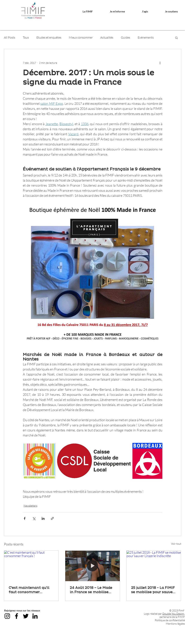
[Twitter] (25, 616)
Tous (26, 37)
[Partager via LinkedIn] (43, 518)
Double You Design (173, 613)
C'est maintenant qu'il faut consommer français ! (29, 590)
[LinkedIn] (35, 616)
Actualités (106, 37)
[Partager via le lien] (52, 518)
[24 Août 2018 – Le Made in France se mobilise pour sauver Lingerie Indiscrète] (92, 566)
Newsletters (30, 505)
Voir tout (176, 543)
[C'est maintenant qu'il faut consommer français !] (31, 566)
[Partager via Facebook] (24, 518)
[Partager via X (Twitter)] (34, 518)
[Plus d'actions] (160, 62)
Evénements (146, 37)
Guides (125, 37)
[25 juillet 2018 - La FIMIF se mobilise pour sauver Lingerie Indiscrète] (154, 566)
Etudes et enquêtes (48, 37)
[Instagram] (7, 616)
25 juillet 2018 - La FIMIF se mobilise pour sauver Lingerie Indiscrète (153, 590)
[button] (82, 11)
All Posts (9, 37)
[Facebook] (16, 616)
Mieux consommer (81, 37)
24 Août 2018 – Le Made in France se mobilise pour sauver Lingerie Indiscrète (91, 590)
